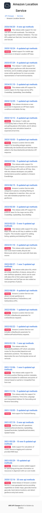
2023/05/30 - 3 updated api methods (20, 207)
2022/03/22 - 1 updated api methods (20, 326)
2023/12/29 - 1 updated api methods (20, 101)
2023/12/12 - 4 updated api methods (20, 118)
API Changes (9, 16)
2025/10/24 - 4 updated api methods (20, 48)
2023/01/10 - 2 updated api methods (20, 245)
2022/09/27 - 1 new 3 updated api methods (19, 265)
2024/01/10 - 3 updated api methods (20, 84)
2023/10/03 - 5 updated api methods (20, 139)
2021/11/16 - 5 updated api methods (20, 391)
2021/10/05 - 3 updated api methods (20, 410)
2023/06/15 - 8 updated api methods (20, 185)
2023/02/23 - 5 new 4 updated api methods (19, 224)
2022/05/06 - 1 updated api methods (20, 309)
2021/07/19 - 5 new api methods (19, 422)
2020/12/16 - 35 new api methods (19, 479)
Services (20, 16)
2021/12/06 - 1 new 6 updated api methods (19, 368)
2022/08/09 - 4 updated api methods (20, 290)
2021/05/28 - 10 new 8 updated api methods (20, 442)
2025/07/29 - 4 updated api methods (20, 63)
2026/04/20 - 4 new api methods (19, 27)
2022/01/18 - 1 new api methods (19, 343)
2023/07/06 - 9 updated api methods (20, 161)
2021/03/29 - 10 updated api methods (17, 461)
